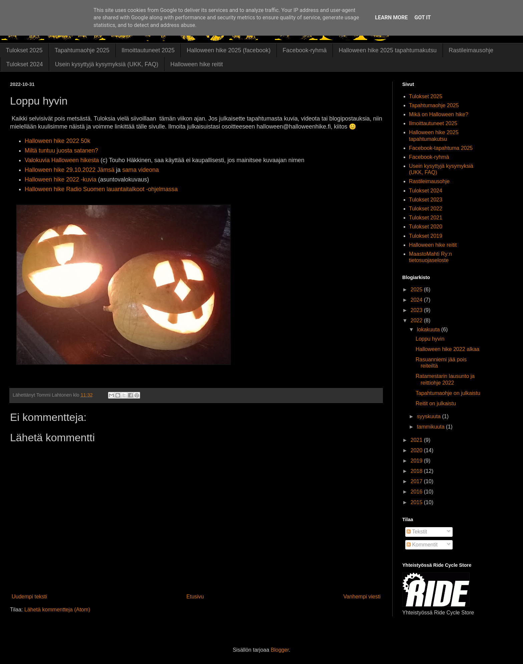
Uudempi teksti (29, 596)
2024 (417, 300)
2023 (417, 310)
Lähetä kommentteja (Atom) (57, 609)
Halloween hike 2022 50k (57, 141)
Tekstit (417, 531)
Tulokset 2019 (425, 236)
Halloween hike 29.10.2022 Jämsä (69, 169)
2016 (417, 492)
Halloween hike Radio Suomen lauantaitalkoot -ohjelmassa (101, 189)
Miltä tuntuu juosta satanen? (61, 150)
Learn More (391, 17)
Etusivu (195, 596)
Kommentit (422, 544)
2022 (417, 320)
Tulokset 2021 (425, 217)
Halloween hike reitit (196, 64)
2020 (417, 450)
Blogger (280, 650)
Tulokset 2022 (425, 208)
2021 (417, 440)
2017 (417, 481)
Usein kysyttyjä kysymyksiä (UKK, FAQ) (106, 64)
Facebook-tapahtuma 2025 (441, 148)
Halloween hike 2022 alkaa (447, 349)
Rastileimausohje (471, 50)
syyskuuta (429, 416)
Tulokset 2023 (425, 199)
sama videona (140, 169)
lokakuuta (429, 329)
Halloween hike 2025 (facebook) (229, 50)
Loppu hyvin (430, 339)
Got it (422, 17)
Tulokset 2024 (24, 64)
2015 (417, 502)
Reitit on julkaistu (436, 403)
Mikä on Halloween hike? (438, 114)
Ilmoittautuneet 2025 (147, 50)
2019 (417, 461)
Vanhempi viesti (362, 596)
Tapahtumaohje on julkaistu (448, 393)
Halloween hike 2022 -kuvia (60, 179)
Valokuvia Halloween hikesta (62, 160)
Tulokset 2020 (425, 226)
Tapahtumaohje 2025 (82, 50)
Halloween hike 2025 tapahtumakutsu (388, 50)
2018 (417, 471)
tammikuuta (431, 427)
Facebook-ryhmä (305, 50)
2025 (417, 289)
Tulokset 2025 (24, 50)
